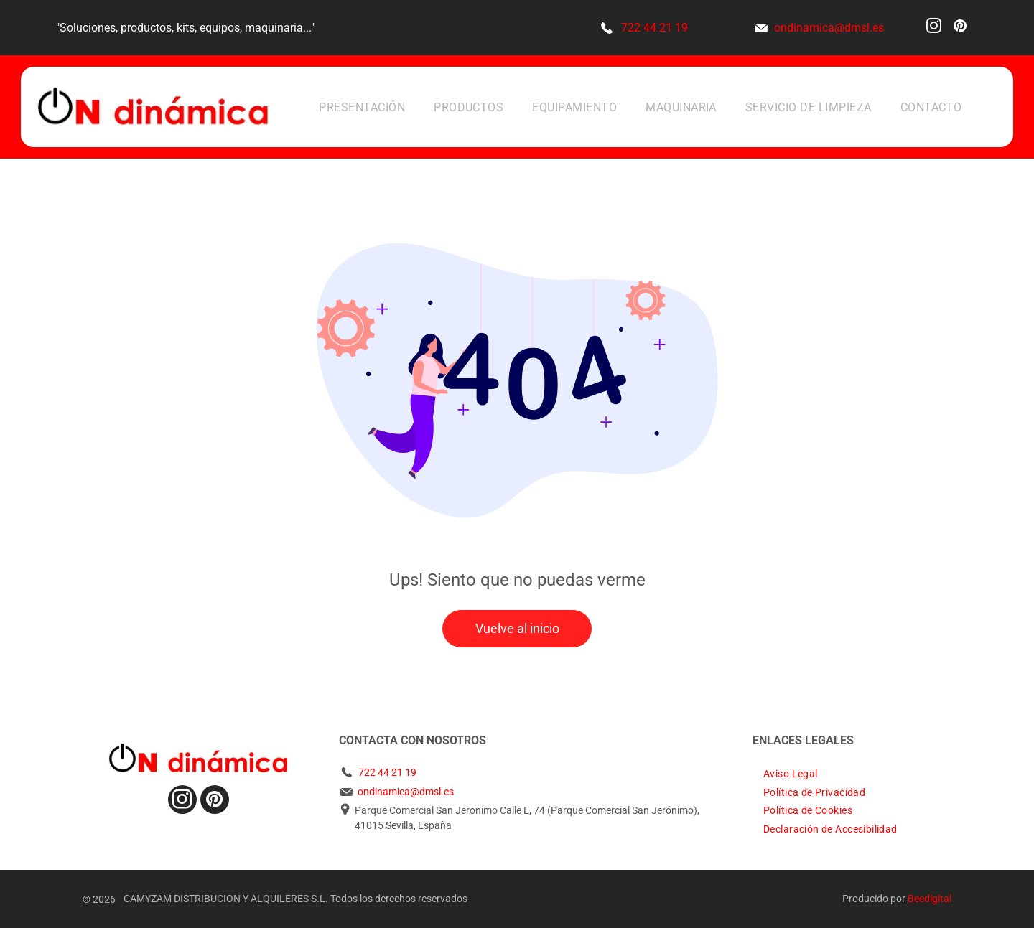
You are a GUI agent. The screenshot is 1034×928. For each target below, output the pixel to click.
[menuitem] (361, 106)
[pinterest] (960, 27)
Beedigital (929, 898)
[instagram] (933, 27)
